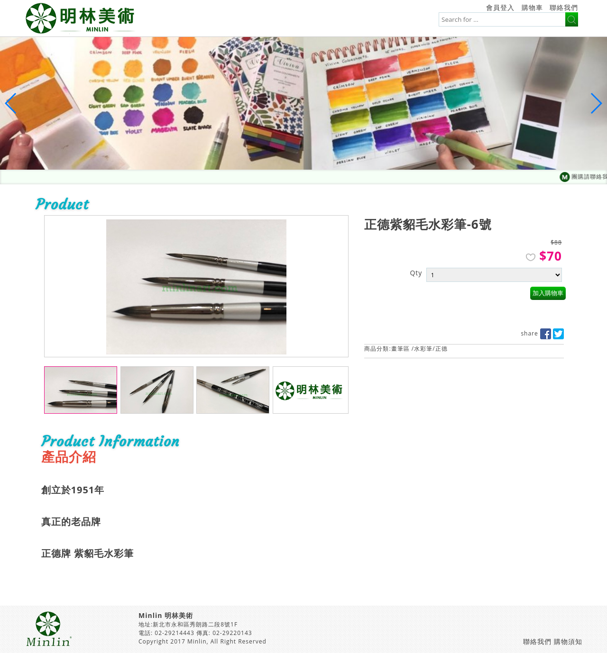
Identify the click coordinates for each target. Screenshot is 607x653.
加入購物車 (548, 293)
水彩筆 (423, 349)
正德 (441, 349)
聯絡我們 (564, 7)
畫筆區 (400, 349)
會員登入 (500, 7)
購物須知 (568, 641)
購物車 (532, 7)
